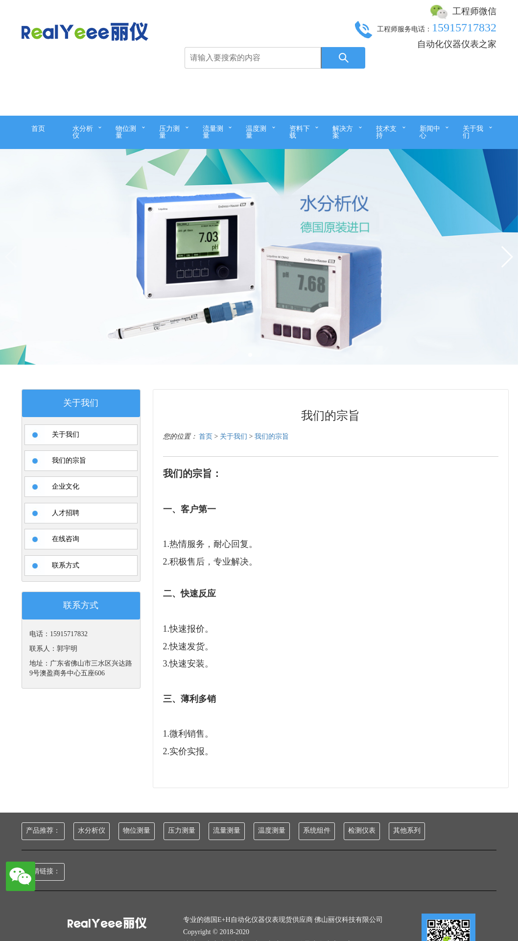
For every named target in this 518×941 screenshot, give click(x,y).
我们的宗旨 (272, 452)
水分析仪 (82, 132)
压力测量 (169, 132)
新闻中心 (430, 132)
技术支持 (386, 132)
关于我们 (473, 132)
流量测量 (213, 132)
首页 (38, 128)
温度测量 (256, 132)
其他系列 (407, 830)
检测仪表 (362, 830)
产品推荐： (43, 830)
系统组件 (316, 830)
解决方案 (342, 132)
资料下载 (299, 132)
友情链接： (43, 871)
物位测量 (126, 132)
